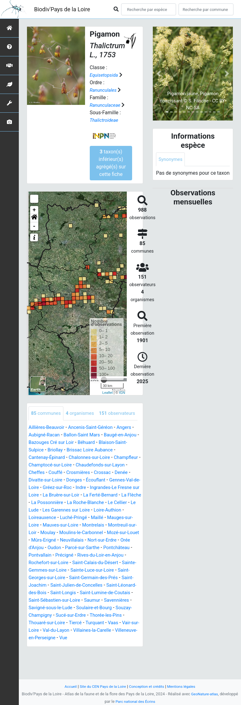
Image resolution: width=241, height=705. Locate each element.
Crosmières (107, 487)
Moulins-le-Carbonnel (93, 554)
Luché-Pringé (76, 539)
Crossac (38, 494)
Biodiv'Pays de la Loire (62, 9)
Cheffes (63, 487)
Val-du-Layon (66, 659)
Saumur (84, 629)
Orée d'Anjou (58, 569)
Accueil (66, 686)
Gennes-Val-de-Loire (75, 502)
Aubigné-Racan (48, 449)
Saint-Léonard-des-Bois (87, 614)
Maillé (102, 539)
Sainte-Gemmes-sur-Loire (82, 592)
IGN (122, 392)
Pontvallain (73, 577)
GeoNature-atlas (204, 694)
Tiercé (79, 652)
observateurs (50, 427)
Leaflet (107, 392)
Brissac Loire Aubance (107, 464)
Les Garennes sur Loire (68, 532)
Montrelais (98, 547)
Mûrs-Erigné (67, 562)
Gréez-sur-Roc (117, 502)
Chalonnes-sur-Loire (94, 472)
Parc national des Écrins (135, 701)
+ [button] (34, 210)
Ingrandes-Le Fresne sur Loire (77, 509)
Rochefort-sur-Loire (83, 584)
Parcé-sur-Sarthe (113, 569)
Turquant (99, 652)
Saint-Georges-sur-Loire (90, 599)
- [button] (34, 226)
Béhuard (107, 457)
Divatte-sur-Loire (87, 494)
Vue (90, 667)
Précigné (99, 577)
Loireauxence (43, 539)
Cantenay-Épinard (48, 472)
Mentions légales (185, 686)
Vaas (119, 652)
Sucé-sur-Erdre (74, 644)
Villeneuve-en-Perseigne (55, 667)
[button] (34, 218)
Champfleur (42, 479)
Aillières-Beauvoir (48, 442)
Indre (34, 509)
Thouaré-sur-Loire (48, 652)
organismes (83, 413)
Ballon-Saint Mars (88, 449)
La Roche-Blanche (80, 524)
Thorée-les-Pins (111, 644)
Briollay (70, 464)
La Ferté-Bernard (67, 517)
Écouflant (39, 502)
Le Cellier (114, 524)
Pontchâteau (43, 577)
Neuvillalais (97, 562)
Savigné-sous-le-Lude (52, 637)
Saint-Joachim (88, 607)
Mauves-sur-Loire (63, 547)
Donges (117, 494)
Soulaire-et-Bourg (99, 637)
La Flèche (101, 517)
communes (47, 413)
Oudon (83, 569)
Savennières (110, 629)
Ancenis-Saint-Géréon (95, 442)
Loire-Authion (113, 532)
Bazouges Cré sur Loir (69, 457)
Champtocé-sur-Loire (81, 479)
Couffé (83, 487)
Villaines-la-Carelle (105, 659)
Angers (131, 442)
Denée (58, 494)
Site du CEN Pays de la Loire (101, 686)
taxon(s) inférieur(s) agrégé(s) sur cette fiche (111, 163)
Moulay (57, 554)
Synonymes (171, 159)
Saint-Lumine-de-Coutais (74, 622)
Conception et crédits (148, 686)
